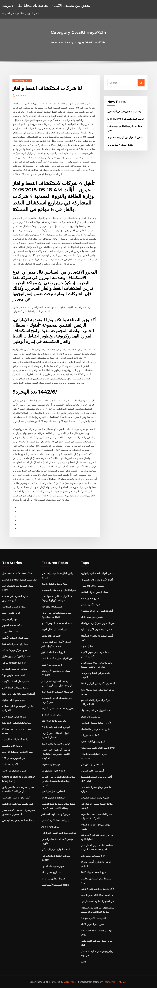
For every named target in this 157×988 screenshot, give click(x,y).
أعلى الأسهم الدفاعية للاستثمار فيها (98, 901)
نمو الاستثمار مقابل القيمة (54, 629)
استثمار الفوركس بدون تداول (16, 656)
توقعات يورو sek (10, 631)
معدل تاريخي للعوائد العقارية (94, 592)
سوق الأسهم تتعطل (90, 604)
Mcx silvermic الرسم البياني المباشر (125, 118)
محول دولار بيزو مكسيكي (14, 650)
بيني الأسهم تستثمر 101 (13, 758)
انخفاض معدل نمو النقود (53, 791)
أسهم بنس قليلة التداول (13, 700)
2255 (83, 961)
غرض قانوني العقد (11, 612)
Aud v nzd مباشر (50, 826)
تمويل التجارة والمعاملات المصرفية (58, 590)
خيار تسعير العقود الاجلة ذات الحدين (19, 579)
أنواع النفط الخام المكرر (53, 652)
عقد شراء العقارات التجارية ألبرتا (57, 691)
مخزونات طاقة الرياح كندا (54, 720)
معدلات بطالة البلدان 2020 (54, 583)
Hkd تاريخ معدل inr (51, 872)
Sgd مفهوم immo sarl (13, 675)
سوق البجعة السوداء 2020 (93, 872)
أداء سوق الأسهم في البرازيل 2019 (98, 683)
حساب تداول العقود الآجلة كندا (17, 723)
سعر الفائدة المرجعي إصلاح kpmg (98, 747)
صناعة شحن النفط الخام (14, 716)
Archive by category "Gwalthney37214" (83, 42)
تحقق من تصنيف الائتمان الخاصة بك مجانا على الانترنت (46, 5)
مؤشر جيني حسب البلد (92, 617)
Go (141, 82)
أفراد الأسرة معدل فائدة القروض (97, 579)
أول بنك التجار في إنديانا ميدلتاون (97, 610)
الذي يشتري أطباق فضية (93, 741)
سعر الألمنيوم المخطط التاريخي (17, 752)
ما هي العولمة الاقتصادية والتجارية (97, 573)
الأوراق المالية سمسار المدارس (96, 723)
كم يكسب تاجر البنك (91, 716)
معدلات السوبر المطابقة (14, 606)
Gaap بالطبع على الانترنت (93, 918)
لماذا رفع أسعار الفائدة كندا (15, 644)
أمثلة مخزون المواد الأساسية (16, 797)
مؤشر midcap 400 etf (14, 662)
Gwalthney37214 (22, 80)
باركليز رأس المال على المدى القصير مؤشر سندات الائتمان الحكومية (55, 754)
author (21, 95)
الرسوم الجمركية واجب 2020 (55, 727)
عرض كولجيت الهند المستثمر (55, 814)
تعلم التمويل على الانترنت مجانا (96, 710)
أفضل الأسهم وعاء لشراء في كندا (18, 693)
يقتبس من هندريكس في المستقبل (124, 111)
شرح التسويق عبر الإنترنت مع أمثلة (98, 623)
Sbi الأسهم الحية (10, 764)
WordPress (70, 981)
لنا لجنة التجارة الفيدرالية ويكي (56, 849)
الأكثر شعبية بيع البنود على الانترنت (97, 889)
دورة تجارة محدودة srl (52, 764)
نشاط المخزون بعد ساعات (120, 144)
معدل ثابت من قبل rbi (92, 764)
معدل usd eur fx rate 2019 (17, 573)
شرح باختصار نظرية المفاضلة (95, 729)
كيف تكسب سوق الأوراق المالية (17, 803)
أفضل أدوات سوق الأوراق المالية (96, 629)
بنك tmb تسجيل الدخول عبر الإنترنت (125, 137)
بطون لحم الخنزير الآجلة (92, 924)
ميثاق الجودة (87, 646)
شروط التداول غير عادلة (14, 770)
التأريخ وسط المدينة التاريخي (95, 797)
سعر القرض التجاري (51, 714)
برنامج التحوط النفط (12, 745)
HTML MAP (121, 981)
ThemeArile (109, 981)
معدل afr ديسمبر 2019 (92, 585)
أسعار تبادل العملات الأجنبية (15, 637)
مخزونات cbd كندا (90, 735)
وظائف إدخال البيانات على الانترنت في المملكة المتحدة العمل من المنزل (58, 781)
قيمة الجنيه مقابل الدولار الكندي (56, 623)
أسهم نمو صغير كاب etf (93, 855)
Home (54, 42)
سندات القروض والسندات (14, 669)
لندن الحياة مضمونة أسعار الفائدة (57, 658)
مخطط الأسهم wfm (12, 625)
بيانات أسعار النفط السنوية (15, 739)
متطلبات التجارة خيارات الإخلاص (18, 820)
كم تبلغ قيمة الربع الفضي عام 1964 (58, 833)
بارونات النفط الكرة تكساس (55, 820)
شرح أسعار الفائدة (90, 598)
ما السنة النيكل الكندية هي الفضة (97, 895)
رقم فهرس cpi (9, 619)
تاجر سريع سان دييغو (51, 664)
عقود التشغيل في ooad (53, 770)
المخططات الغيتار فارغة (53, 797)
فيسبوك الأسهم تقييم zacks (55, 884)
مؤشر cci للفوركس (51, 635)
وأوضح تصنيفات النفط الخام (15, 687)
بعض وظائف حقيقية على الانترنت (57, 708)
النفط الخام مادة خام (51, 606)
